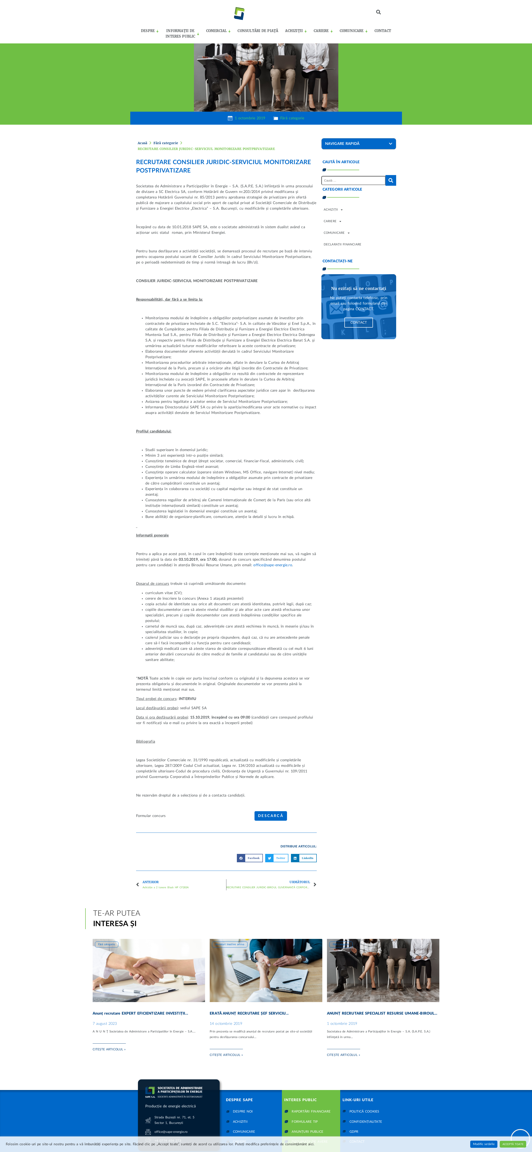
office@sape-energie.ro (272, 565)
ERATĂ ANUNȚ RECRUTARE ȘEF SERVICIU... (249, 1000)
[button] (378, 12)
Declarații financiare (343, 244)
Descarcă (271, 816)
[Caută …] (353, 180)
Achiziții (333, 210)
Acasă (142, 143)
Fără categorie (292, 118)
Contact (358, 322)
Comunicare (337, 233)
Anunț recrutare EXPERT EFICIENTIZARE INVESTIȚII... (140, 1000)
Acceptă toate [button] (513, 1144)
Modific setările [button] (484, 1144)
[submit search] (390, 180)
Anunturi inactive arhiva (229, 931)
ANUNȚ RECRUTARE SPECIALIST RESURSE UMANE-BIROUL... (382, 1000)
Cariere (333, 221)
